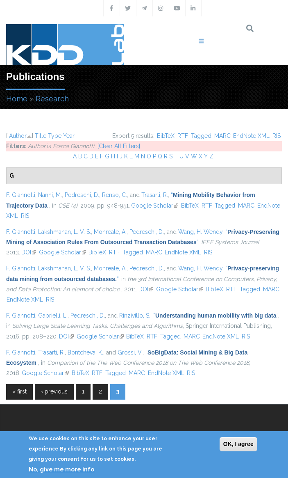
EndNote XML (251, 136)
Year (69, 136)
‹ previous (54, 391)
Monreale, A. (110, 232)
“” (215, 315)
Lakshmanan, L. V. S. (64, 232)
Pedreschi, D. (82, 195)
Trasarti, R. (154, 195)
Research (52, 98)
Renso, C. (114, 195)
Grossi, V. (130, 352)
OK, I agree (238, 444)
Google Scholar (154, 205)
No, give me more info (61, 469)
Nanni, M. (50, 195)
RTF (182, 136)
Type (54, 136)
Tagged (201, 136)
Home (16, 98)
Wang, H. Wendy (200, 232)
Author (18, 136)
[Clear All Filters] (119, 146)
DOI (28, 252)
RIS (276, 136)
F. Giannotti (20, 195)
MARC (222, 136)
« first (19, 391)
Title (40, 136)
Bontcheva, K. (85, 352)
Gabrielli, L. (53, 315)
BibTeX (166, 136)
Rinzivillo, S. (134, 315)
